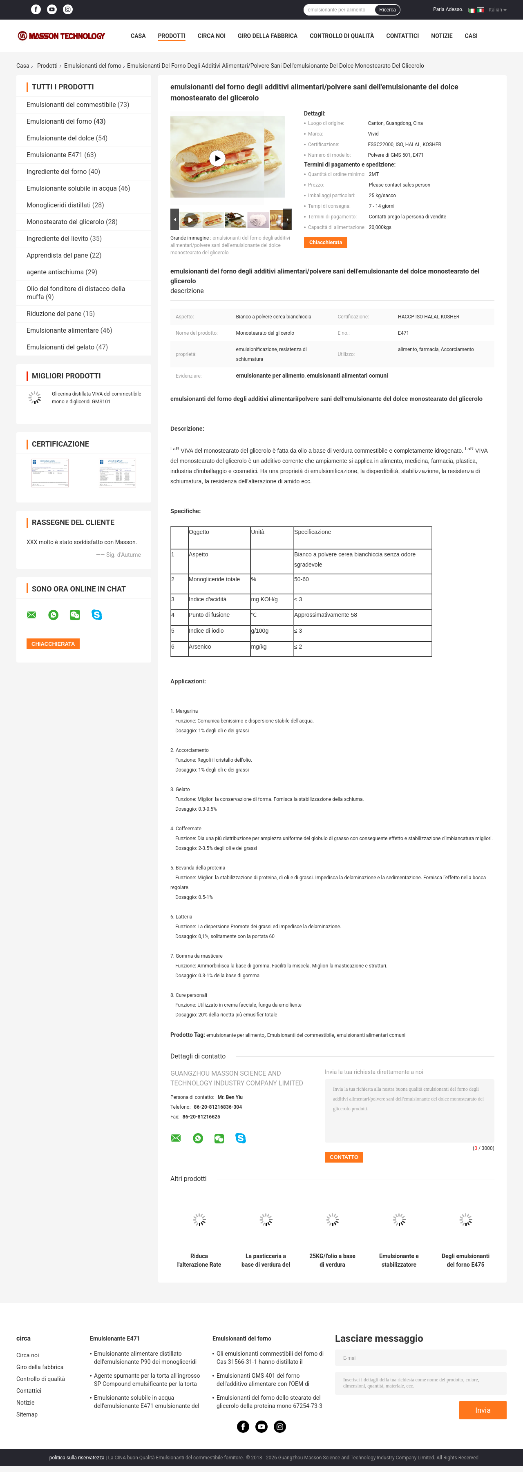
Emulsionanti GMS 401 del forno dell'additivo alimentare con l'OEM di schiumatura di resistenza (263, 1381)
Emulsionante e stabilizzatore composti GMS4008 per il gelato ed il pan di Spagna (399, 1260)
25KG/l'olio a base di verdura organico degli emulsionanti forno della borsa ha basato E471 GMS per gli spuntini (332, 1260)
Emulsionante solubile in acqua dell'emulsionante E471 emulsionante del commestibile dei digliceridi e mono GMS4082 (146, 1403)
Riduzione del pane (54, 314)
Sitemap (27, 1414)
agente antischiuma (55, 272)
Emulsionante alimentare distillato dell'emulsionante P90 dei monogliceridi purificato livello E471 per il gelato (145, 1358)
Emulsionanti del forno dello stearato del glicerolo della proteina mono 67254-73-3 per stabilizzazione (269, 1403)
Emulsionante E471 (55, 155)
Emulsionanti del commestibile (71, 105)
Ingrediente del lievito (57, 238)
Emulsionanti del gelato (60, 347)
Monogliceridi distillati (59, 205)
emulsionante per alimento (235, 1035)
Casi (471, 36)
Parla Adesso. (448, 9)
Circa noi (212, 36)
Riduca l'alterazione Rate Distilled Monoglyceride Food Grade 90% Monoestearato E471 (199, 1260)
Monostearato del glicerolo (65, 222)
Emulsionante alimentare (63, 330)
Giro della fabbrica (267, 36)
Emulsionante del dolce (60, 138)
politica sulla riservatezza (77, 1458)
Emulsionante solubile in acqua (72, 188)
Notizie (441, 36)
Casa (138, 36)
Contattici (402, 36)
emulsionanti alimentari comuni (371, 1035)
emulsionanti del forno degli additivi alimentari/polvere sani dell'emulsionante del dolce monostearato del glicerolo (230, 245)
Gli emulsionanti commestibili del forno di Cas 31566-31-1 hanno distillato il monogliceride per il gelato (270, 1358)
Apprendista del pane (57, 255)
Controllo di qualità (342, 36)
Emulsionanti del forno (92, 65)
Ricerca (387, 10)
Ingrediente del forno (57, 172)
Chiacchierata (325, 242)
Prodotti (172, 36)
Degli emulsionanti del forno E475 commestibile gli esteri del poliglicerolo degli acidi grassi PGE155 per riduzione (465, 1260)
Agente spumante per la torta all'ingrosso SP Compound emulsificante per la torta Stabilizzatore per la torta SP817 (147, 1381)
